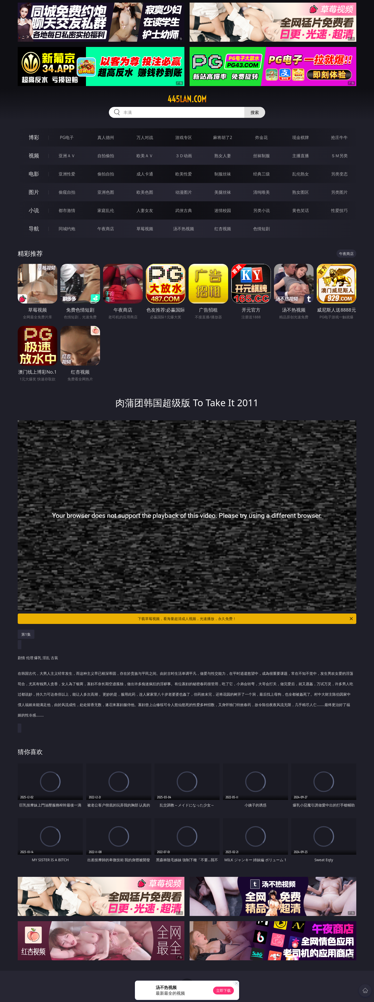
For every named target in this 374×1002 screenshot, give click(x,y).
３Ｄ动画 (183, 156)
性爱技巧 (339, 210)
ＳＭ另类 (339, 156)
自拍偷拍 (105, 156)
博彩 (34, 137)
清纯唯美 (261, 192)
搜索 (255, 112)
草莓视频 (144, 229)
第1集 (26, 634)
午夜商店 (105, 229)
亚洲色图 (105, 192)
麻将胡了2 (222, 137)
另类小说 (261, 210)
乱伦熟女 (300, 174)
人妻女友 (144, 210)
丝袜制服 (261, 156)
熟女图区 (300, 192)
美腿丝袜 (222, 192)
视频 (34, 155)
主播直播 (300, 156)
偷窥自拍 (67, 192)
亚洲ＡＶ (67, 156)
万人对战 (144, 137)
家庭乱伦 (105, 210)
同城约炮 (67, 229)
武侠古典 (183, 210)
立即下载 (223, 990)
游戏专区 (183, 137)
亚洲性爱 (67, 174)
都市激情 (67, 210)
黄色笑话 (300, 210)
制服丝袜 (222, 174)
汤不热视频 (183, 229)
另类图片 (339, 192)
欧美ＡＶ (144, 156)
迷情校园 (222, 210)
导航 (34, 228)
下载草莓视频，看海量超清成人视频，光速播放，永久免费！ (246, 619)
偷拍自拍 (105, 174)
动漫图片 (183, 192)
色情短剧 (261, 229)
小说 (34, 210)
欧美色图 (144, 192)
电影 (34, 173)
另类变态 (339, 174)
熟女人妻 (222, 156)
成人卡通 (144, 174)
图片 (34, 192)
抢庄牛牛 (339, 137)
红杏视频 (222, 229)
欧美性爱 (183, 174)
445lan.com (187, 99)
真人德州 (105, 137)
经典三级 (261, 174)
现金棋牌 (300, 137)
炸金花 (261, 137)
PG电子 (67, 137)
